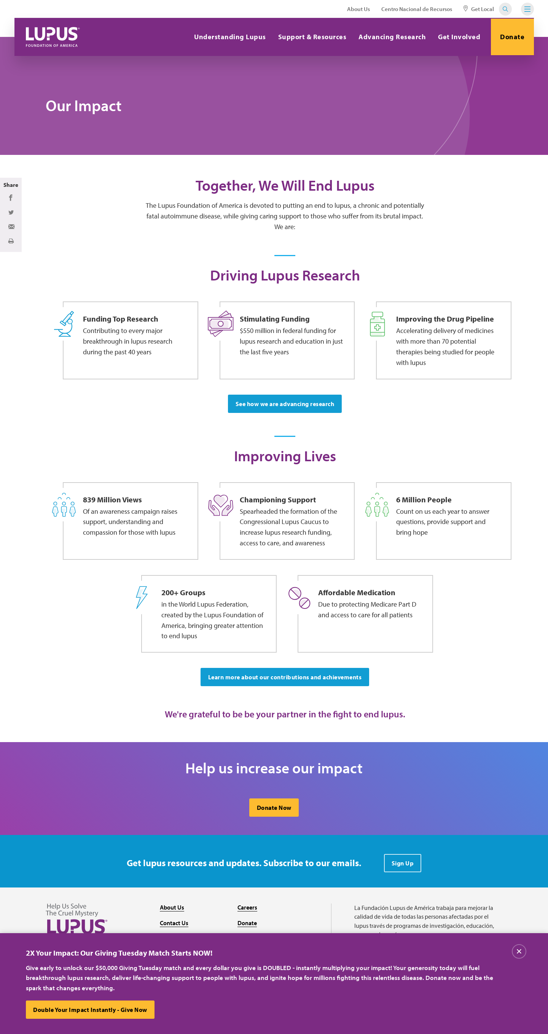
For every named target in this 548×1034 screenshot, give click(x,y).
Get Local (479, 9)
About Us (358, 9)
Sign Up (403, 866)
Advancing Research (391, 36)
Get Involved (458, 36)
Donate (512, 36)
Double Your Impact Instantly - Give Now (90, 1009)
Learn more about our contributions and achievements (285, 679)
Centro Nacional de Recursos (416, 9)
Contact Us (174, 925)
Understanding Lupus (229, 36)
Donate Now (274, 810)
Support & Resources (311, 36)
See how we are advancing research (285, 405)
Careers (247, 910)
